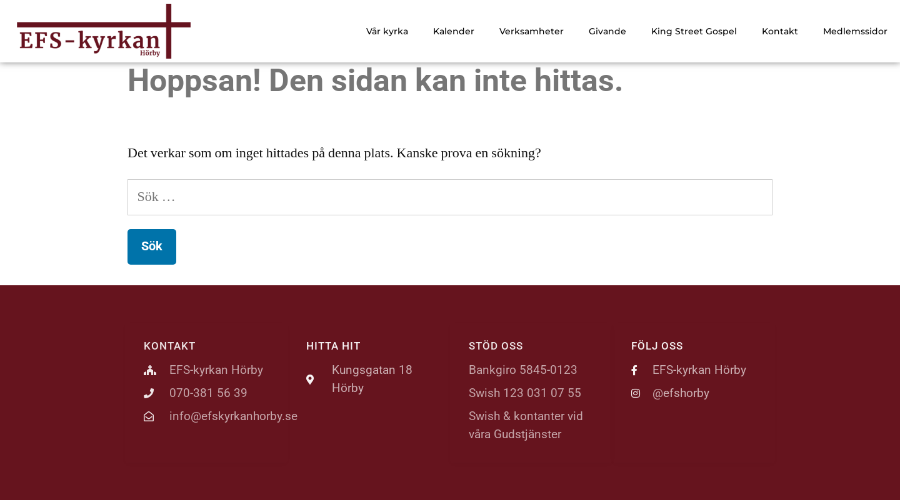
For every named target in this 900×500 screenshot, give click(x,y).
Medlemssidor (855, 31)
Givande (607, 31)
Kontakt (780, 31)
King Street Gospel (694, 31)
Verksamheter (531, 31)
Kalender (453, 31)
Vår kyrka (387, 31)
